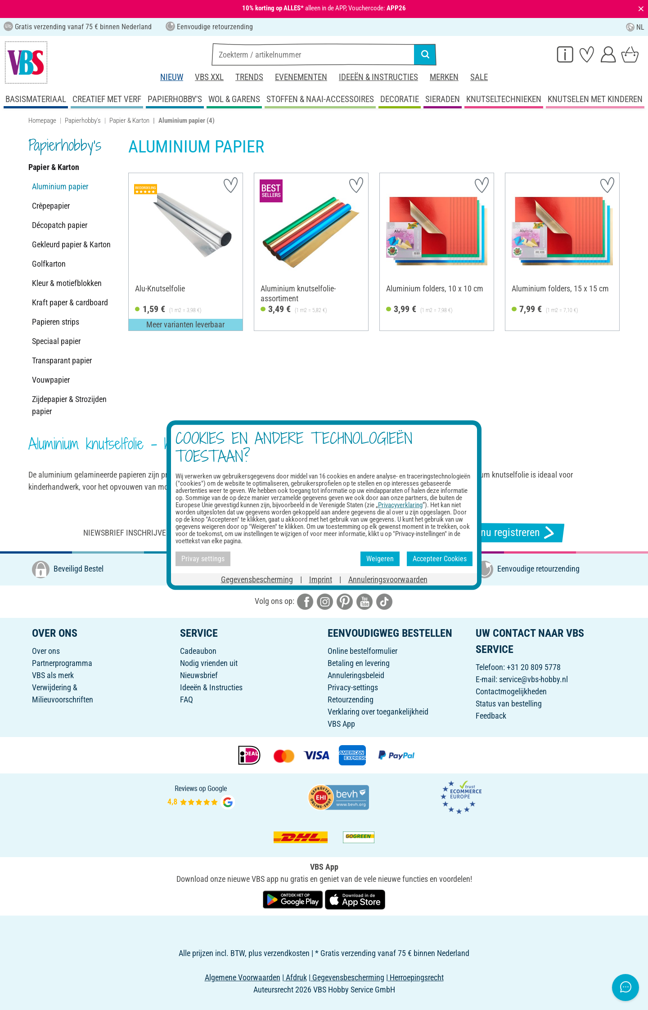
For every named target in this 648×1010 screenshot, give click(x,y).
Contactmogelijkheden (511, 691)
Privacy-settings (353, 687)
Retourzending (351, 699)
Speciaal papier (56, 341)
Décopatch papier (59, 225)
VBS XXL (209, 77)
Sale (479, 77)
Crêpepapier (51, 205)
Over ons (46, 651)
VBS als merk (53, 675)
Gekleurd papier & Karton (71, 244)
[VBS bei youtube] (365, 600)
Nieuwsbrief (199, 675)
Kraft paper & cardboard (70, 302)
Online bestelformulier (362, 651)
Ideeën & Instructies (378, 77)
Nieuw (171, 77)
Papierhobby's (83, 120)
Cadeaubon (198, 651)
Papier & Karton (129, 120)
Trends (249, 77)
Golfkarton (49, 263)
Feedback (491, 715)
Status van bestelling (509, 703)
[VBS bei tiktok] (384, 600)
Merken (444, 77)
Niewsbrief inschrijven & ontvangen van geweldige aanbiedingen (206, 532)
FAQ (186, 699)
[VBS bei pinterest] (345, 600)
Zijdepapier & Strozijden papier (69, 405)
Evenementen (301, 77)
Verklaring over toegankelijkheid (378, 711)
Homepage (42, 120)
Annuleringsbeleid (356, 675)
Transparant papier (62, 360)
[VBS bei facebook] (305, 600)
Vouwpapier (51, 379)
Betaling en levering (359, 663)
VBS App (341, 723)
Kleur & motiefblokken (67, 283)
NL (635, 27)
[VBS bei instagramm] (325, 600)
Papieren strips (55, 321)
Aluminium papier (60, 186)
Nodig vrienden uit (209, 663)
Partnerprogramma (62, 663)
